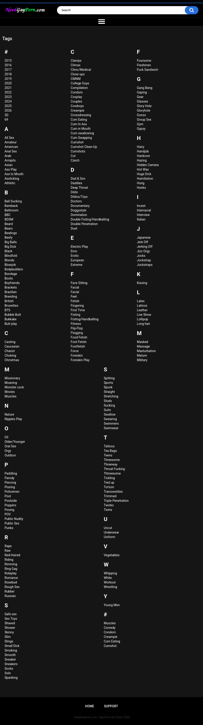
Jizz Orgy (143, 251)
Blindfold (11, 255)
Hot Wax (143, 169)
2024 (8, 101)
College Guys (80, 83)
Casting (10, 342)
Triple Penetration (116, 500)
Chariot (10, 351)
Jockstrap (144, 260)
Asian (8, 165)
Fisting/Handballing (84, 319)
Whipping (110, 573)
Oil (6, 437)
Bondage (11, 274)
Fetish (75, 301)
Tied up (109, 482)
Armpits (10, 160)
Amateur (11, 142)
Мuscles (110, 623)
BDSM (9, 219)
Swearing (110, 419)
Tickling (109, 478)
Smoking (11, 650)
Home (89, 706)
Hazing (142, 160)
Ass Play (11, 169)
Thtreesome (112, 473)
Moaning (11, 383)
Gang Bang (144, 88)
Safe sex (11, 614)
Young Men (112, 605)
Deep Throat (79, 187)
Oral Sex (10, 446)
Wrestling (110, 587)
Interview (143, 215)
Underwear (111, 532)
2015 (8, 60)
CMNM (76, 79)
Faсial (75, 292)
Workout (110, 582)
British (9, 301)
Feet (74, 296)
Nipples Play (13, 419)
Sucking (109, 405)
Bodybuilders (14, 269)
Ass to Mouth (14, 174)
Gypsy (141, 128)
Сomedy (109, 627)
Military (142, 360)
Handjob (143, 151)
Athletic (10, 183)
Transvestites (113, 491)
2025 (8, 106)
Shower (10, 627)
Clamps (76, 60)
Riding (9, 559)
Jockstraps (145, 265)
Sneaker (10, 659)
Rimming (11, 564)
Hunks (141, 187)
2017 (8, 69)
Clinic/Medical (81, 69)
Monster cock (14, 387)
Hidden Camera (148, 165)
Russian (10, 596)
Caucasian (12, 346)
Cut (73, 156)
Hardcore (143, 156)
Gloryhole (143, 110)
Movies (10, 392)
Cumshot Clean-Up (84, 147)
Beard (9, 224)
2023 (8, 97)
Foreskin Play (80, 360)
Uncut (108, 528)
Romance (11, 578)
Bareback (11, 206)
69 (6, 119)
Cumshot (77, 142)
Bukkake (11, 319)
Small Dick (12, 646)
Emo (74, 251)
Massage (143, 346)
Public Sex (12, 523)
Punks (9, 528)
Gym (140, 124)
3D (6, 115)
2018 (8, 74)
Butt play (11, 324)
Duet (74, 228)
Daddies (76, 183)
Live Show (144, 314)
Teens (108, 455)
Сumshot (110, 646)
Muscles (11, 396)
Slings (9, 641)
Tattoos (109, 446)
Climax (75, 65)
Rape (8, 546)
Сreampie (110, 637)
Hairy (140, 147)
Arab (8, 156)
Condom (77, 92)
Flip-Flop (77, 328)
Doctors (76, 201)
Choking (10, 355)
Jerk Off (142, 242)
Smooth (10, 655)
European (77, 260)
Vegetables (111, 555)
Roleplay (11, 573)
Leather (142, 310)
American (11, 147)
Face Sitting (79, 283)
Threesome (112, 460)
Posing (9, 510)
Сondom (110, 632)
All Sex (9, 138)
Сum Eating (112, 641)
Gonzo (141, 115)
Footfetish (78, 346)
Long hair (143, 324)
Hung (140, 183)
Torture (109, 487)
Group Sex (144, 119)
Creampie (77, 110)
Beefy (8, 237)
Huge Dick (144, 174)
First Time (78, 310)
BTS (7, 310)
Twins (108, 510)
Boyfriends (12, 283)
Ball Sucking (13, 201)
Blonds (9, 260)
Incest (141, 206)
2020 (8, 83)
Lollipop (142, 319)
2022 (8, 92)
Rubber (10, 591)
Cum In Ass (79, 124)
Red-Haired (12, 555)
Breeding (11, 296)
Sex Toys (11, 618)
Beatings (11, 233)
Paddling (11, 473)
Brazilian (11, 292)
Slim (8, 637)
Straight (109, 392)
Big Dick (10, 246)
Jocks (141, 255)
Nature (9, 414)
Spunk (108, 387)
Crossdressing (81, 115)
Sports (108, 383)
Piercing (10, 482)
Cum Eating (79, 119)
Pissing (10, 487)
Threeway (110, 464)
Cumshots (78, 151)
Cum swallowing (82, 133)
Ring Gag (11, 569)
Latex (141, 301)
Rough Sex (12, 587)
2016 (8, 65)
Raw (8, 550)
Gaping (142, 92)
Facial (75, 287)
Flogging (77, 333)
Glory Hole (144, 106)
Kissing (142, 283)
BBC (8, 215)
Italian (141, 219)
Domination (79, 215)
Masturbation (146, 351)
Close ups (77, 74)
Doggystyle (78, 210)
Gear (140, 97)
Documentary (80, 206)
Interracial (144, 210)
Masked (142, 342)
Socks (9, 668)
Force (75, 351)
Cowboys (77, 106)
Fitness (76, 324)
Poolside (11, 500)
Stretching (111, 396)
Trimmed (110, 496)
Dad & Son (78, 178)
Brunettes (11, 305)
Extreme (76, 265)
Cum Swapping (81, 138)
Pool (8, 496)
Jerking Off (145, 246)
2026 (8, 110)
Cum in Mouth (80, 128)
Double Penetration (84, 224)
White (108, 578)
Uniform (109, 537)
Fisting (75, 314)
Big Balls (11, 242)
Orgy (8, 451)
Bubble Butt (13, 314)
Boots (9, 278)
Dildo (74, 192)
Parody (9, 478)
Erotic (75, 255)
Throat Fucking (114, 469)
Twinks (109, 505)
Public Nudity (14, 519)
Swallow (110, 414)
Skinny (9, 632)
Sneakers (11, 664)
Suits (107, 410)
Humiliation (145, 178)
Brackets (11, 287)
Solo (8, 673)
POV (8, 514)
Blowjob (10, 265)
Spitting (109, 378)
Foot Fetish (79, 342)
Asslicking (12, 178)
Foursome (144, 60)
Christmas (12, 360)
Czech (75, 160)
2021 (8, 88)
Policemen (12, 491)
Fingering (77, 305)
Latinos (142, 305)
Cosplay (76, 97)
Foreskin (77, 355)
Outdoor (10, 455)
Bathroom (11, 210)
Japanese (144, 237)
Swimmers (111, 423)
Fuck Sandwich (147, 69)
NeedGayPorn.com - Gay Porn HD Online (98, 717)
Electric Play (79, 246)
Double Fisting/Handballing (90, 219)
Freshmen (144, 65)
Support (111, 706)
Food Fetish (79, 337)
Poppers (10, 505)
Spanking (11, 677)
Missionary (12, 378)
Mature (142, 355)
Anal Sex (11, 151)
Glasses (142, 101)
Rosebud (11, 582)
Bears (9, 228)
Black (8, 251)
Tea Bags (110, 451)
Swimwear (111, 428)
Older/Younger (15, 441)
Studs (108, 401)
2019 (8, 79)
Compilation (79, 88)
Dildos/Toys (79, 196)
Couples (76, 101)
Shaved (10, 623)
